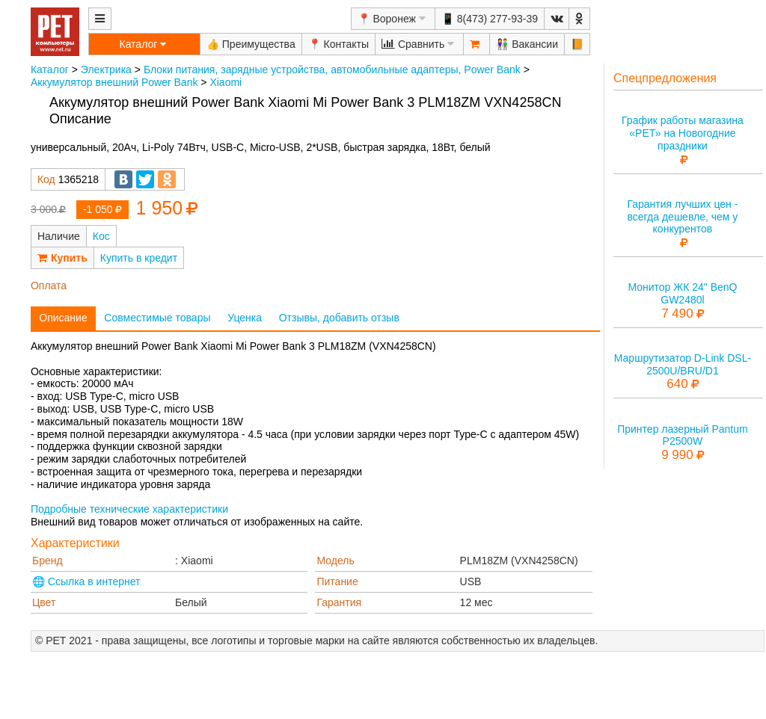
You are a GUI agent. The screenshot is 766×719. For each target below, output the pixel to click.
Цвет (43, 602)
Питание (337, 581)
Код (46, 179)
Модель (335, 561)
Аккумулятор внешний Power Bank (114, 82)
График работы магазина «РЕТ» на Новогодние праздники (683, 133)
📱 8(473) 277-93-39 (489, 19)
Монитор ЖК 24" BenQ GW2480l (682, 293)
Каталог (50, 69)
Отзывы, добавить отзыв (339, 318)
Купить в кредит (138, 258)
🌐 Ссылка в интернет (86, 581)
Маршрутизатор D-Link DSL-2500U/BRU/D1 (682, 364)
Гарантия (338, 602)
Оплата (49, 285)
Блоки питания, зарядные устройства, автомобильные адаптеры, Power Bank (332, 69)
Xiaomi (225, 82)
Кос (101, 236)
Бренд (47, 561)
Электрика (106, 69)
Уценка (244, 318)
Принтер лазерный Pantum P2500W (682, 435)
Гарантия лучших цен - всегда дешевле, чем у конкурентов (682, 216)
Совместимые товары (157, 318)
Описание (63, 318)
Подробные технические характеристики (129, 509)
